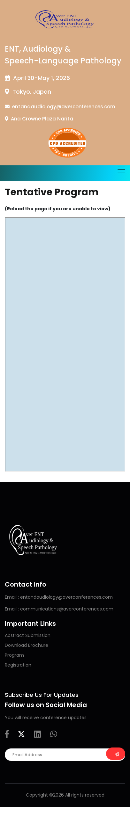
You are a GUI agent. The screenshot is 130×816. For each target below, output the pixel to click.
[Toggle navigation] (121, 169)
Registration (18, 665)
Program (14, 655)
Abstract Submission (27, 635)
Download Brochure (26, 645)
